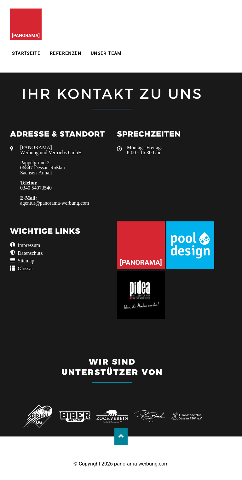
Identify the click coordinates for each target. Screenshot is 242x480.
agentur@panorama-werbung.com (54, 203)
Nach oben (121, 436)
